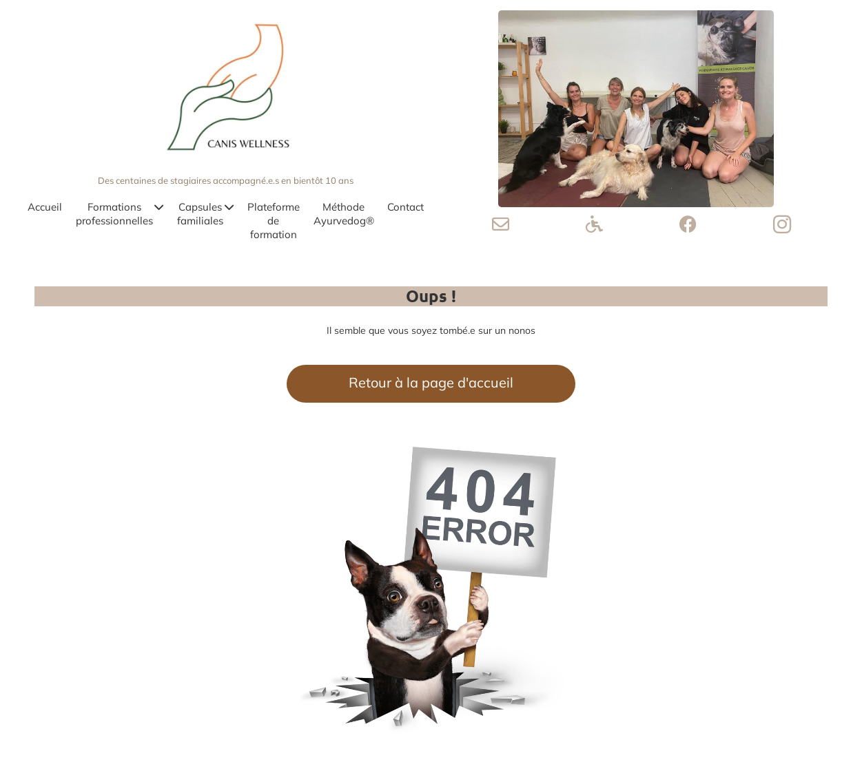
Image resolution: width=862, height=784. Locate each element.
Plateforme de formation (273, 220)
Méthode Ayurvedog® (344, 213)
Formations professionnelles (119, 213)
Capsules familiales (205, 213)
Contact (405, 206)
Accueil (45, 206)
